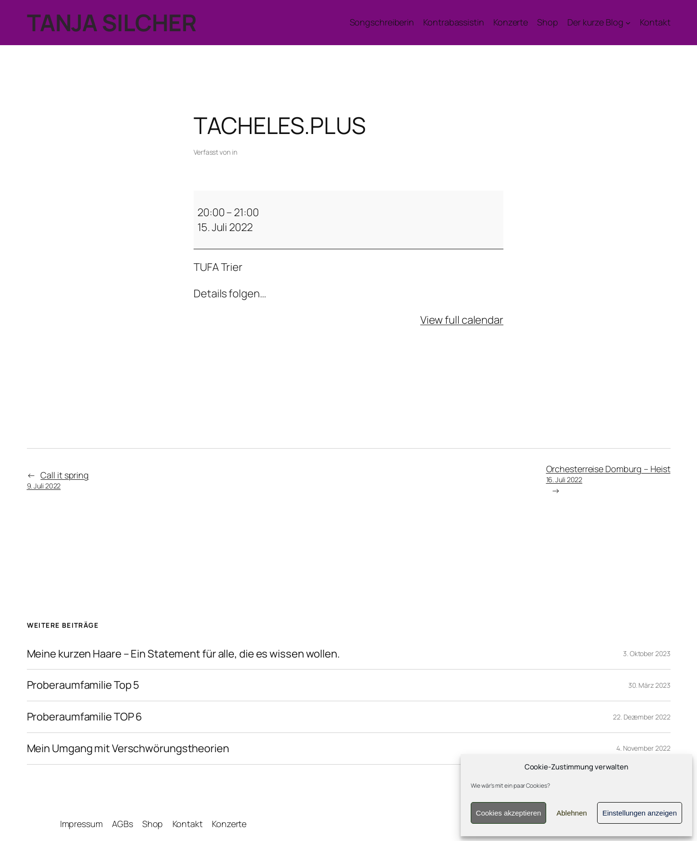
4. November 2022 (643, 748)
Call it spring (58, 480)
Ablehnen (571, 813)
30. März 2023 (649, 685)
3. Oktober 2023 (647, 653)
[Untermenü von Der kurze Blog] (599, 22)
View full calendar (461, 320)
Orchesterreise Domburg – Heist (608, 474)
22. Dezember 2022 (641, 716)
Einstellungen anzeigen (639, 813)
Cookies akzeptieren (508, 813)
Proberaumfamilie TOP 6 (85, 717)
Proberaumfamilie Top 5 (83, 685)
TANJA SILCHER (112, 22)
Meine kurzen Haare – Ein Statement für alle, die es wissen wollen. (183, 654)
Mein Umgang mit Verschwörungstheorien (128, 749)
